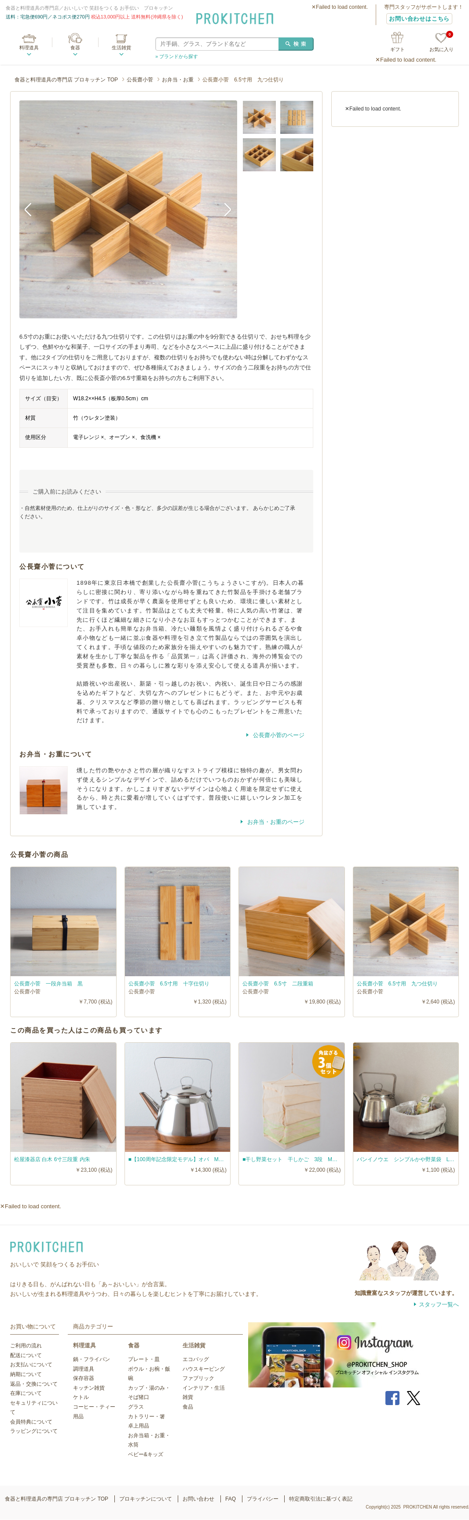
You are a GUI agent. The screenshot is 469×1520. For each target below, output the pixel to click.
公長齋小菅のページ (277, 735)
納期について (26, 1374)
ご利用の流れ (26, 1346)
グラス (136, 1407)
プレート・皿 (144, 1359)
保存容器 (83, 1378)
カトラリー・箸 (146, 1416)
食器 (75, 47)
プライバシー (262, 1499)
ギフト (397, 49)
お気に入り (441, 42)
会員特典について (31, 1422)
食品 (188, 1407)
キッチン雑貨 (89, 1388)
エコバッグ (196, 1359)
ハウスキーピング (204, 1369)
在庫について (26, 1393)
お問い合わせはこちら (419, 18)
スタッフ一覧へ (439, 1304)
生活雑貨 (121, 47)
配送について (26, 1355)
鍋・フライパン (91, 1359)
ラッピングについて (34, 1431)
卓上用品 (138, 1426)
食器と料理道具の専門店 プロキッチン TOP (66, 80)
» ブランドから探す (176, 56)
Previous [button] (32, 209)
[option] (128, 209)
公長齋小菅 (140, 80)
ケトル (81, 1397)
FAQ (230, 1499)
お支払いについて (31, 1364)
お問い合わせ (198, 1499)
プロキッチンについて (145, 1499)
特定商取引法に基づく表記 (320, 1499)
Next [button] (224, 209)
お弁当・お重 (178, 80)
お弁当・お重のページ (274, 822)
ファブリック (198, 1378)
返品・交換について (34, 1384)
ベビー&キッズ (145, 1454)
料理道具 (29, 47)
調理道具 (83, 1369)
